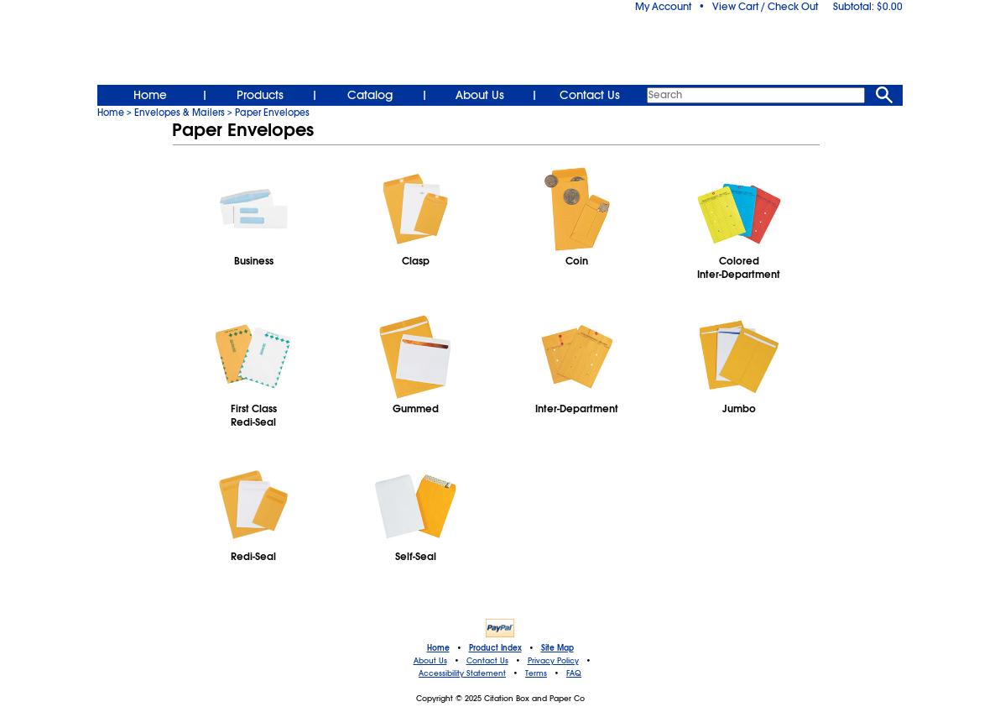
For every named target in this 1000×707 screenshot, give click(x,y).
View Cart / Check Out (765, 6)
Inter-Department (576, 409)
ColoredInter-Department (738, 267)
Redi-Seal (253, 556)
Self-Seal (415, 556)
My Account (663, 6)
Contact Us (590, 94)
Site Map (557, 648)
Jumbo (739, 409)
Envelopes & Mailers (179, 112)
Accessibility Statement (462, 673)
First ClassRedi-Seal (254, 415)
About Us (480, 94)
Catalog (370, 94)
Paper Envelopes (272, 112)
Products (260, 94)
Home (150, 94)
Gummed (416, 409)
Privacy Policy (553, 661)
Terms (536, 673)
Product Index (495, 648)
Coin (576, 261)
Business (253, 261)
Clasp (416, 261)
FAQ (573, 673)
